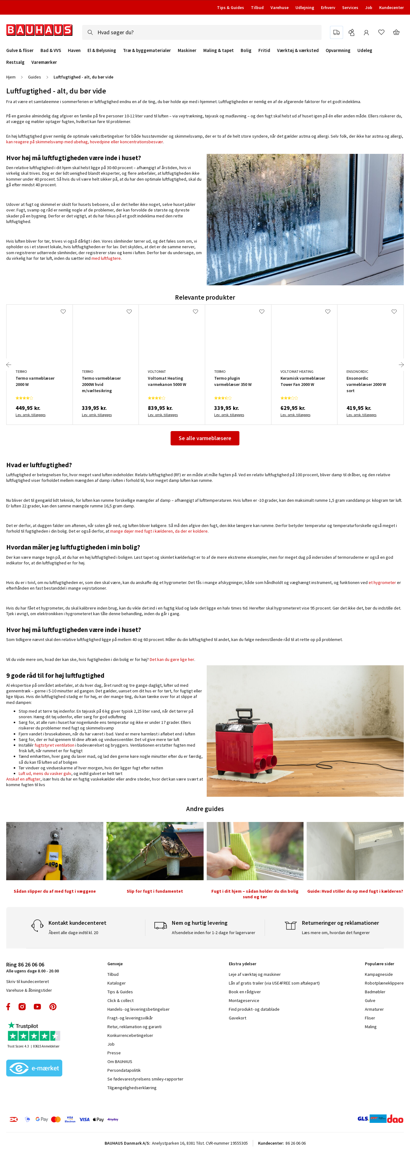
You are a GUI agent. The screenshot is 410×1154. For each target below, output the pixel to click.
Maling (371, 1026)
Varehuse (280, 7)
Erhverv (328, 7)
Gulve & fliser (20, 50)
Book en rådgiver (245, 992)
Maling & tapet (218, 50)
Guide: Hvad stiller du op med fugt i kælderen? (355, 891)
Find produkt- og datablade (254, 1009)
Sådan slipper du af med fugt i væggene (55, 891)
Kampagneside (379, 974)
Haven (74, 50)
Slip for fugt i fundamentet (155, 891)
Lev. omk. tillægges (30, 414)
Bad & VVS (50, 50)
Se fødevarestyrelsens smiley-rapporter (145, 1079)
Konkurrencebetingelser (130, 1035)
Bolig (246, 50)
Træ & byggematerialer (147, 50)
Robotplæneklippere (384, 983)
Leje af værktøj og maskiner (255, 974)
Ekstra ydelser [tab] (242, 963)
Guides (34, 77)
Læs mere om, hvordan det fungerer (336, 932)
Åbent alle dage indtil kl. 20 (73, 932)
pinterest (53, 1006)
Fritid (264, 50)
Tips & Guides (230, 7)
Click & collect (120, 1000)
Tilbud (257, 7)
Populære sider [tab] (379, 963)
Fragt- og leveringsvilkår (130, 1018)
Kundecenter (391, 7)
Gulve (370, 1000)
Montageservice (244, 1000)
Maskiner (187, 50)
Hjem (11, 77)
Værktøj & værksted (298, 50)
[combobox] (202, 32)
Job (368, 7)
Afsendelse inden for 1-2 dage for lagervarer (213, 932)
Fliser (370, 1018)
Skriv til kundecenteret (27, 981)
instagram (22, 1006)
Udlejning (304, 7)
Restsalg (15, 62)
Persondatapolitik (124, 1070)
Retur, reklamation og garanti (134, 1026)
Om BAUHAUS (119, 1061)
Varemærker (44, 62)
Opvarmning (338, 50)
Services (350, 7)
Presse (114, 1053)
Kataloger (116, 983)
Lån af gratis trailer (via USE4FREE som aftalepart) (274, 983)
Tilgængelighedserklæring (132, 1087)
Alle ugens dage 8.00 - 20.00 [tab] (32, 967)
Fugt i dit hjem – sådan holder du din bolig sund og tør (255, 894)
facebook (8, 1006)
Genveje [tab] (115, 963)
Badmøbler (375, 992)
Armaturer (374, 1009)
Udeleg (364, 50)
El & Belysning (101, 50)
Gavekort (237, 1018)
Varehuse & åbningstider (29, 990)
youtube (37, 1006)
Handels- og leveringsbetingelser (138, 1009)
